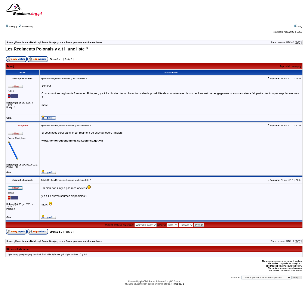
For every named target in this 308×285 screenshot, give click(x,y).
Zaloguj (11, 26)
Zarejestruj (26, 26)
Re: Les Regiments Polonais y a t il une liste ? (69, 125)
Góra (8, 118)
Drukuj (10, 66)
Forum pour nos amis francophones (84, 42)
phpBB (143, 281)
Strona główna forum (17, 42)
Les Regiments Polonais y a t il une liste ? (46, 49)
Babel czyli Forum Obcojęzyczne (46, 42)
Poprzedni (285, 66)
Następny (296, 66)
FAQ (298, 26)
